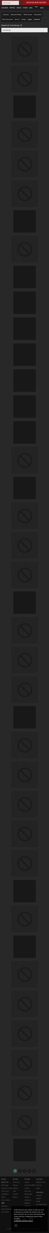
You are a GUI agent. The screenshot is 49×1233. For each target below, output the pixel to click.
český (38, 1201)
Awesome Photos (16, 15)
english (38, 1198)
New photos (38, 15)
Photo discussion (7, 19)
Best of (17, 19)
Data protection (7, 1209)
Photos (15, 1185)
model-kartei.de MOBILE (28, 1200)
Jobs (14, 1191)
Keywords (37, 19)
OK (16, 1225)
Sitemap (4, 1206)
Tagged (30, 19)
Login (36, 7)
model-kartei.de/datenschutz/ (23, 1221)
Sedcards (16, 1182)
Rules (3, 1197)
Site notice (5, 1212)
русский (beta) (41, 1204)
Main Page (4, 1185)
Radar (15, 1197)
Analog (23, 19)
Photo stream (28, 15)
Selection (6, 15)
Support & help (6, 1188)
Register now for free (36, 3)
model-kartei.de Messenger (28, 1191)
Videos (15, 1188)
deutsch (39, 1195)
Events (15, 1194)
